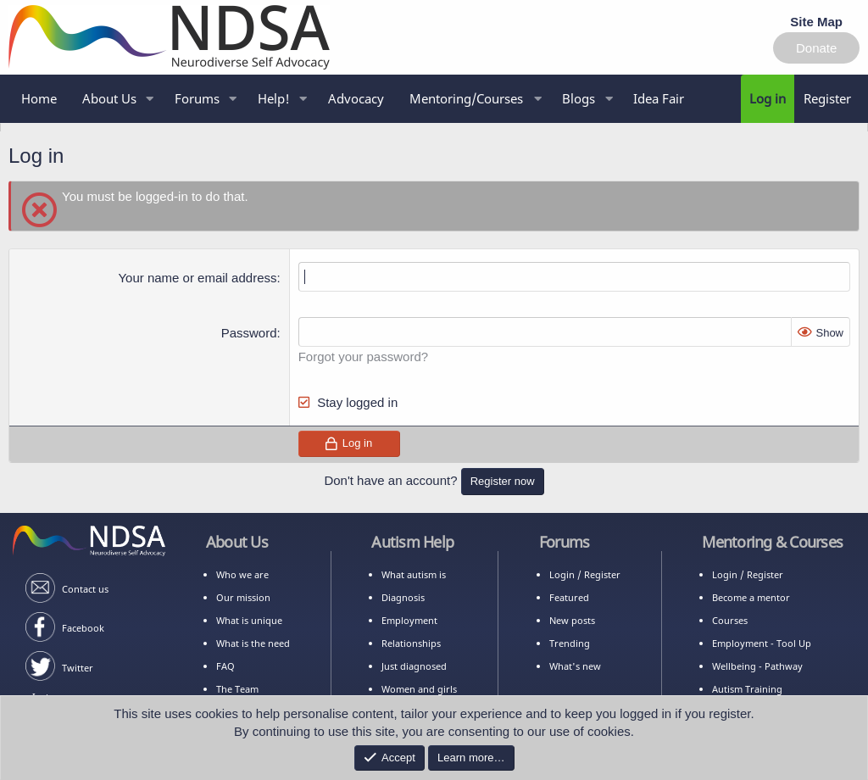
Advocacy (356, 98)
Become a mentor (751, 597)
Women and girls (419, 688)
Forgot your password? (363, 356)
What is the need (253, 643)
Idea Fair (658, 98)
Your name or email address (197, 277)
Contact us (85, 588)
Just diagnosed (414, 666)
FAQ (225, 666)
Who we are (242, 574)
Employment (409, 620)
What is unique (249, 620)
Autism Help (412, 542)
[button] (473, 99)
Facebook (83, 627)
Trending (569, 643)
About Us (109, 98)
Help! (274, 98)
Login (562, 574)
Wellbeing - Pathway (757, 666)
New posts (572, 620)
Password (249, 333)
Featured (569, 597)
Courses (730, 620)
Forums (197, 98)
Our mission (243, 597)
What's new (575, 666)
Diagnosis (403, 597)
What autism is (413, 574)
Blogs (578, 98)
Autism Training (747, 688)
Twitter (77, 667)
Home (39, 98)
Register (602, 574)
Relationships (411, 643)
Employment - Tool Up (761, 643)
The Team (237, 688)
